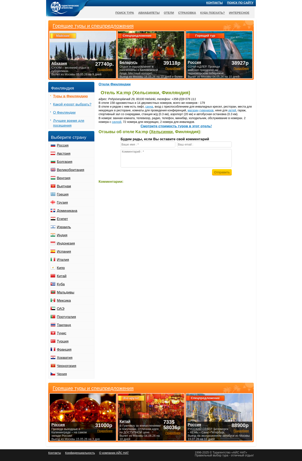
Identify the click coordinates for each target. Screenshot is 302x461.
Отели (169, 12)
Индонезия (66, 243)
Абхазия (59, 63)
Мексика (64, 301)
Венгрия (63, 178)
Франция (64, 350)
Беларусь (129, 62)
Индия (62, 235)
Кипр (61, 268)
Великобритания (70, 170)
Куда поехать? (212, 12)
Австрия (63, 154)
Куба (61, 284)
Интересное (239, 12)
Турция (63, 341)
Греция (63, 194)
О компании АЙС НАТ (114, 453)
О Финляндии (64, 113)
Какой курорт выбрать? (72, 104)
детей (232, 110)
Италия (63, 260)
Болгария (64, 162)
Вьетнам (64, 186)
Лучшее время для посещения (68, 123)
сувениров (206, 110)
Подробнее (105, 431)
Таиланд (64, 325)
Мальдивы (65, 292)
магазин (193, 110)
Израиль (64, 227)
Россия (63, 145)
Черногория (66, 366)
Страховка (187, 12)
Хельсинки (162, 131)
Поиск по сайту (240, 2)
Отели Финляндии (115, 84)
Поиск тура (124, 12)
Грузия (62, 203)
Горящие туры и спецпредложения (93, 388)
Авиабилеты (149, 12)
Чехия (62, 374)
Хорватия (64, 358)
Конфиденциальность (80, 453)
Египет (62, 219)
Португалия (66, 317)
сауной (116, 122)
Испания (64, 252)
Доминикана (67, 211)
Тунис (61, 333)
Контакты (214, 2)
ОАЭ (60, 309)
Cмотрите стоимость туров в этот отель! (176, 126)
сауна (149, 106)
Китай (61, 276)
